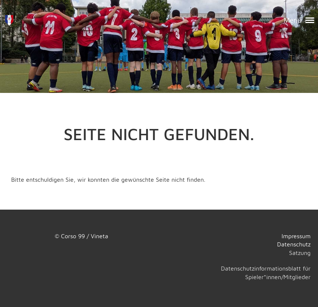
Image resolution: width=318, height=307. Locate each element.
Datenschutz (294, 244)
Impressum (296, 236)
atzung (301, 252)
